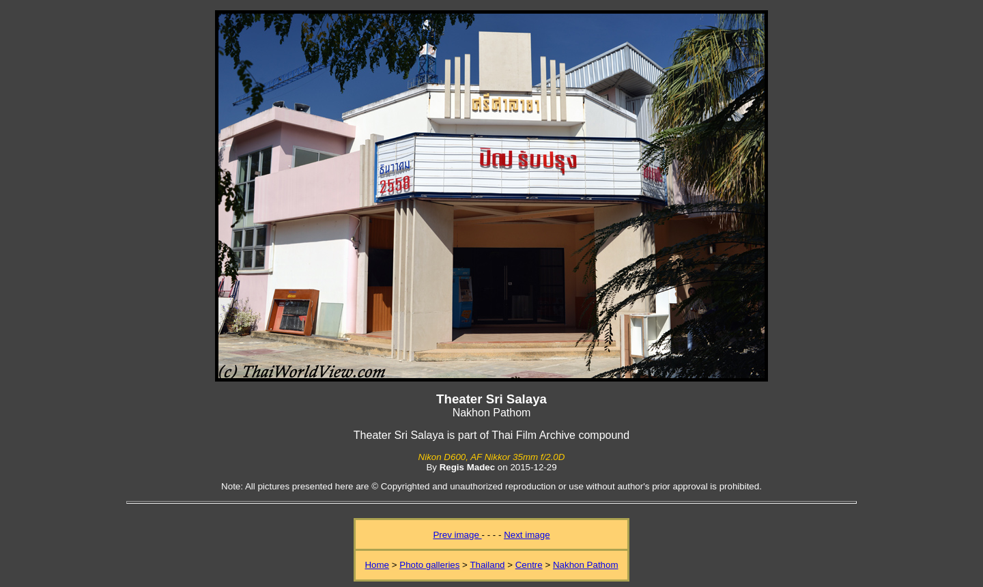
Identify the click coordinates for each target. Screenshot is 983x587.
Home (377, 565)
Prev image (457, 535)
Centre (529, 565)
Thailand (487, 565)
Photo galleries (429, 565)
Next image (527, 535)
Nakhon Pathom (585, 565)
